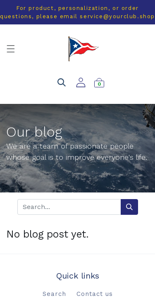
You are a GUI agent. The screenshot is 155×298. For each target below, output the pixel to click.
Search (54, 294)
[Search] (129, 207)
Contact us (94, 294)
